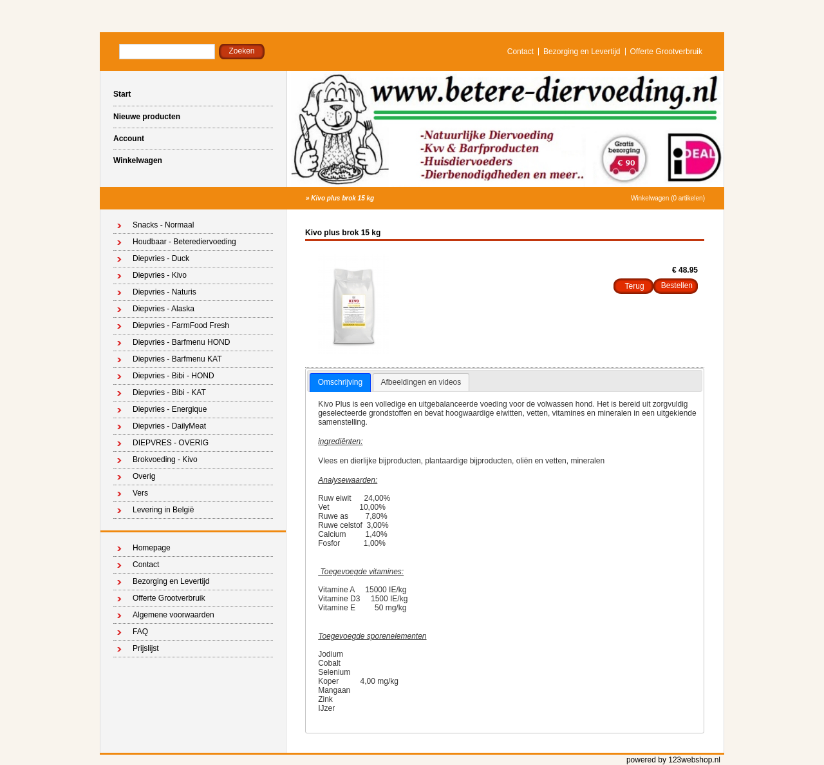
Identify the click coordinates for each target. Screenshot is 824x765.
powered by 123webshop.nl (673, 759)
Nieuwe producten (146, 116)
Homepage (152, 547)
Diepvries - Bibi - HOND (173, 375)
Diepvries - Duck (161, 258)
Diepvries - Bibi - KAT (169, 392)
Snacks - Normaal (163, 224)
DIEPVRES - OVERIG (171, 442)
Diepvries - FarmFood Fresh (181, 325)
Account (128, 138)
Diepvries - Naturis (164, 291)
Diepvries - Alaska (163, 308)
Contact (520, 51)
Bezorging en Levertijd (581, 51)
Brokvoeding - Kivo (165, 459)
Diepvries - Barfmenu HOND (181, 342)
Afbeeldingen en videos (421, 382)
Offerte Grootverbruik (666, 51)
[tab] (340, 382)
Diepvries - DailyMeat (169, 426)
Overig (144, 476)
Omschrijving (340, 382)
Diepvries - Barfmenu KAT (177, 358)
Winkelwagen (137, 160)
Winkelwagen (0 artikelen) (668, 198)
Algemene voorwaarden (173, 614)
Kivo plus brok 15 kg (342, 198)
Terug (634, 286)
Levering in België (163, 509)
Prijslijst (146, 648)
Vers (140, 493)
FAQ (140, 631)
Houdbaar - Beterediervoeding (184, 241)
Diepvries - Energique (170, 409)
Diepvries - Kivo (160, 275)
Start (122, 94)
